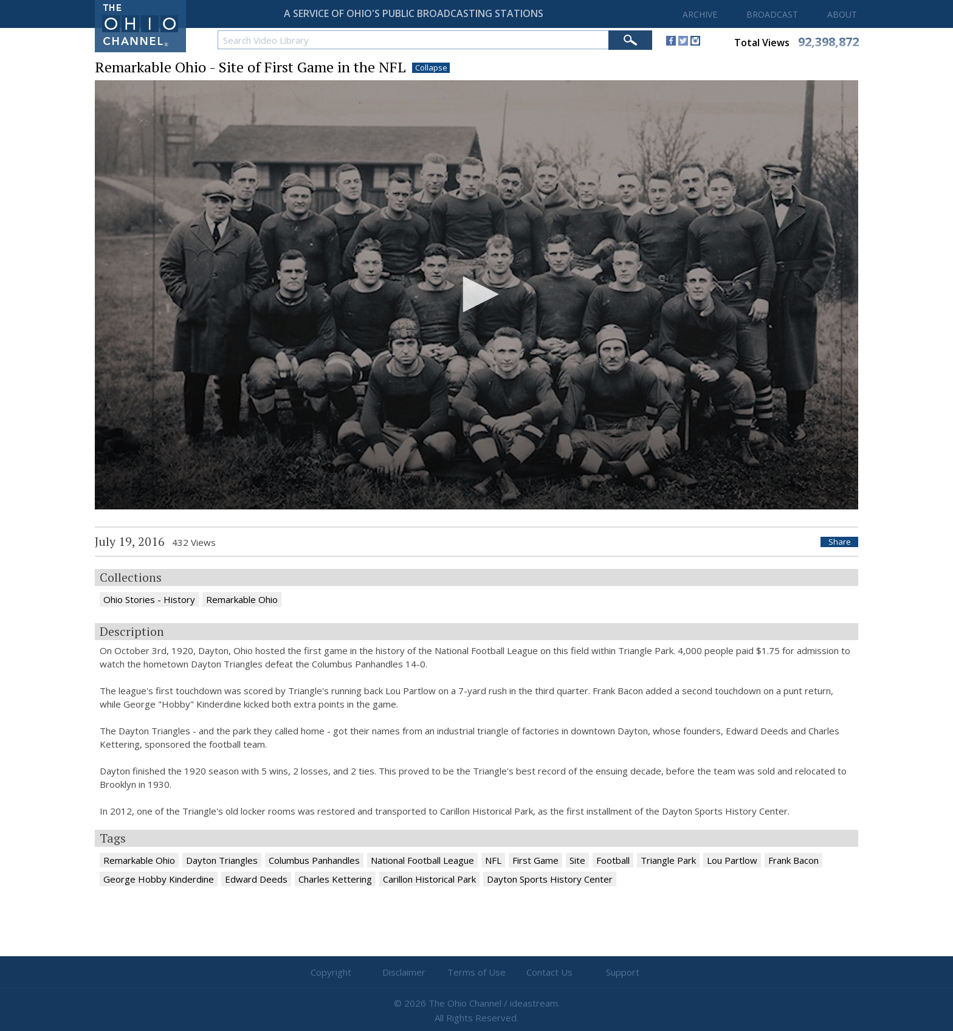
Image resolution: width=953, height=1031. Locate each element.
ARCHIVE (700, 14)
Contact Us (549, 972)
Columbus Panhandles (314, 860)
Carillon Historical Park (429, 879)
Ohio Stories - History (149, 599)
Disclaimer (403, 972)
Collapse (431, 68)
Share (839, 542)
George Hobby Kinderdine (158, 879)
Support (622, 972)
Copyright (331, 972)
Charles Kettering (335, 879)
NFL (493, 860)
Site (577, 860)
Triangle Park (668, 860)
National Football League (422, 860)
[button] (476, 294)
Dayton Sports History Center (550, 879)
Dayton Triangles (222, 860)
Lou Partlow (732, 860)
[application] (476, 295)
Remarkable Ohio (242, 599)
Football (613, 860)
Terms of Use (476, 972)
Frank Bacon (793, 860)
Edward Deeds (256, 879)
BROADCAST (772, 14)
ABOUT (842, 14)
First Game (535, 860)
